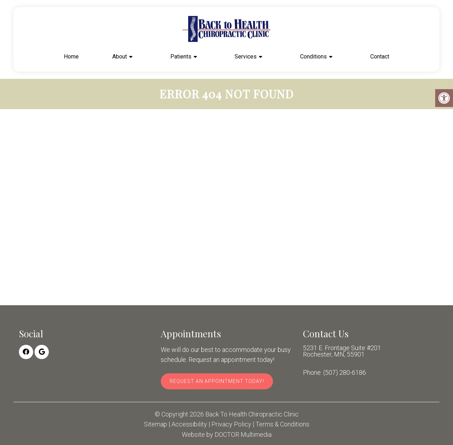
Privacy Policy (231, 424)
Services (246, 56)
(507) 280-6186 (344, 372)
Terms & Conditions (282, 424)
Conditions (313, 56)
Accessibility (189, 424)
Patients (180, 56)
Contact (379, 56)
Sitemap (155, 424)
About (119, 56)
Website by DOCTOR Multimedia (227, 434)
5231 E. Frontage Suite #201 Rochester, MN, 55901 (342, 351)
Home (71, 56)
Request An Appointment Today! (217, 381)
